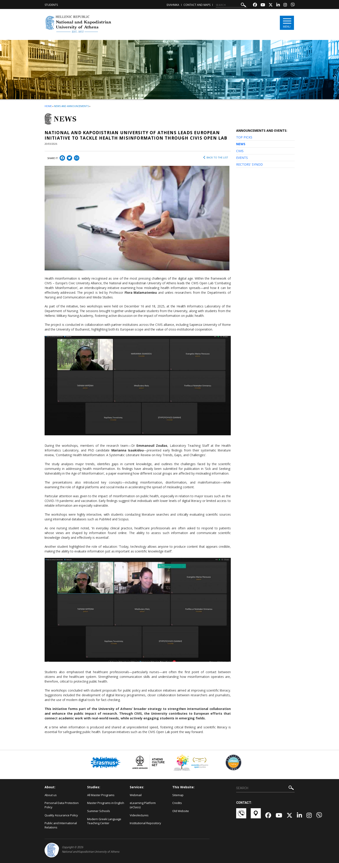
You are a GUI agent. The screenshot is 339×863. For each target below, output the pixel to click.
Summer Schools (98, 811)
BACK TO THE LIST (215, 157)
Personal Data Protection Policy (62, 805)
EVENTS (242, 158)
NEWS (240, 144)
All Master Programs (100, 795)
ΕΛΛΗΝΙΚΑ (173, 5)
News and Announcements (71, 106)
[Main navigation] (287, 23)
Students (51, 5)
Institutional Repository (145, 823)
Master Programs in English (105, 803)
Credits (177, 803)
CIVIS (240, 151)
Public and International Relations (61, 825)
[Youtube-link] (263, 5)
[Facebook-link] (255, 5)
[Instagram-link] (285, 5)
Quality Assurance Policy (61, 815)
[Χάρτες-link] (256, 815)
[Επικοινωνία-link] (241, 815)
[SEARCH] (231, 4)
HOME (48, 106)
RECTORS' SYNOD (249, 164)
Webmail (136, 795)
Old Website (180, 811)
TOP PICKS (244, 137)
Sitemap (178, 795)
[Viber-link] (293, 5)
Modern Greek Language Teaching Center (104, 821)
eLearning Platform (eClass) (143, 805)
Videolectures (139, 815)
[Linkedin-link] (278, 5)
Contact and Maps (197, 5)
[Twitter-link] (271, 5)
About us (51, 795)
